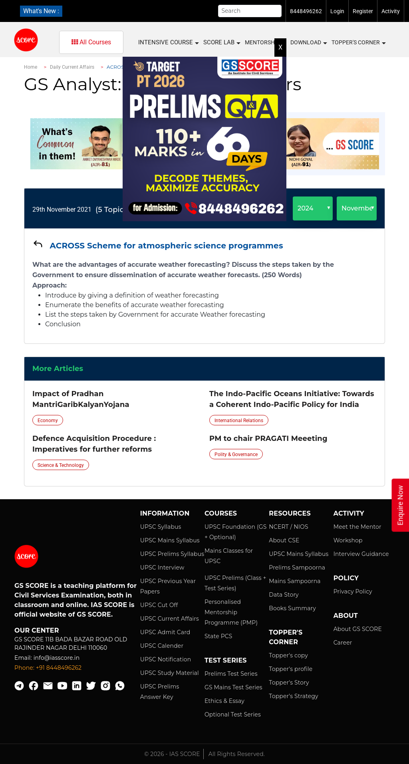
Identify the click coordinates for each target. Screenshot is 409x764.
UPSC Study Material (169, 673)
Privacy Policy (353, 591)
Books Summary (292, 608)
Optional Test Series (232, 714)
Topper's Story (289, 682)
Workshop (348, 540)
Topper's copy (288, 655)
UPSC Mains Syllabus (170, 540)
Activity (390, 11)
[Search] (250, 11)
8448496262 (306, 11)
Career (343, 642)
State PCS (218, 636)
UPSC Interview (162, 567)
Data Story (283, 594)
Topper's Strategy (293, 696)
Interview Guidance (361, 554)
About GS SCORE (358, 629)
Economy (48, 420)
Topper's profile (290, 669)
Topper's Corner (358, 42)
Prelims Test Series (231, 673)
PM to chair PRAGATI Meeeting (268, 438)
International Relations (238, 420)
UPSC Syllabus (160, 526)
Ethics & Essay (224, 700)
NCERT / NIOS (288, 526)
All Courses (91, 42)
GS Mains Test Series (233, 687)
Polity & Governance (236, 454)
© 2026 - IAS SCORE (172, 754)
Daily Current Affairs (72, 67)
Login (337, 11)
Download (308, 42)
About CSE (284, 540)
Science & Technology (61, 465)
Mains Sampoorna (294, 581)
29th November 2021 (61, 209)
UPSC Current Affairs (169, 618)
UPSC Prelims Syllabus (172, 554)
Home (30, 67)
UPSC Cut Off (159, 605)
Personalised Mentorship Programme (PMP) (231, 612)
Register (363, 11)
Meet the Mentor (357, 526)
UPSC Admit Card (165, 632)
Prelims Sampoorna (297, 567)
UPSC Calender (162, 645)
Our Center (36, 630)
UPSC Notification (165, 659)
